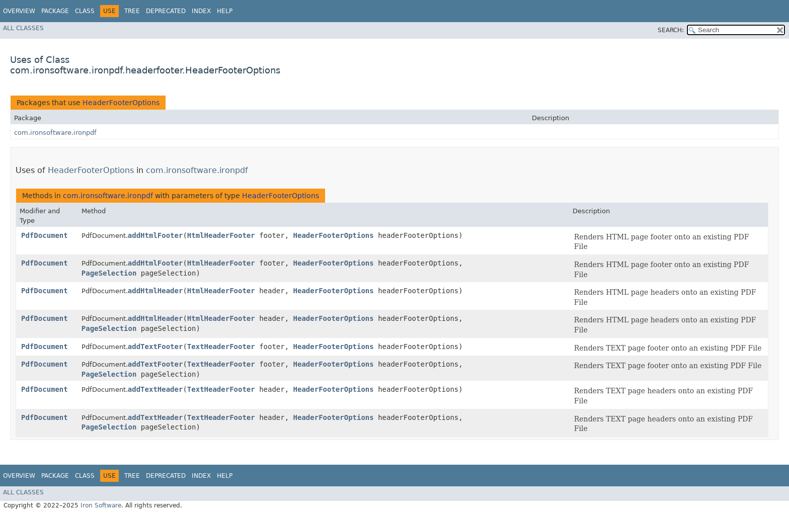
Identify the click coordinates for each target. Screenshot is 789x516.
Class (85, 11)
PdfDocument (44, 235)
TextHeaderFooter (221, 346)
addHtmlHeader (155, 291)
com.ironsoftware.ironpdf (55, 132)
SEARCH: (671, 30)
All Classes (23, 28)
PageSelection (109, 273)
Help (224, 11)
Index (201, 11)
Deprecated (166, 11)
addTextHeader (155, 389)
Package (55, 11)
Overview (19, 11)
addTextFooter (155, 346)
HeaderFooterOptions (121, 103)
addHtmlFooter (155, 235)
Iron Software (101, 505)
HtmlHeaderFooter (221, 235)
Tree (132, 11)
